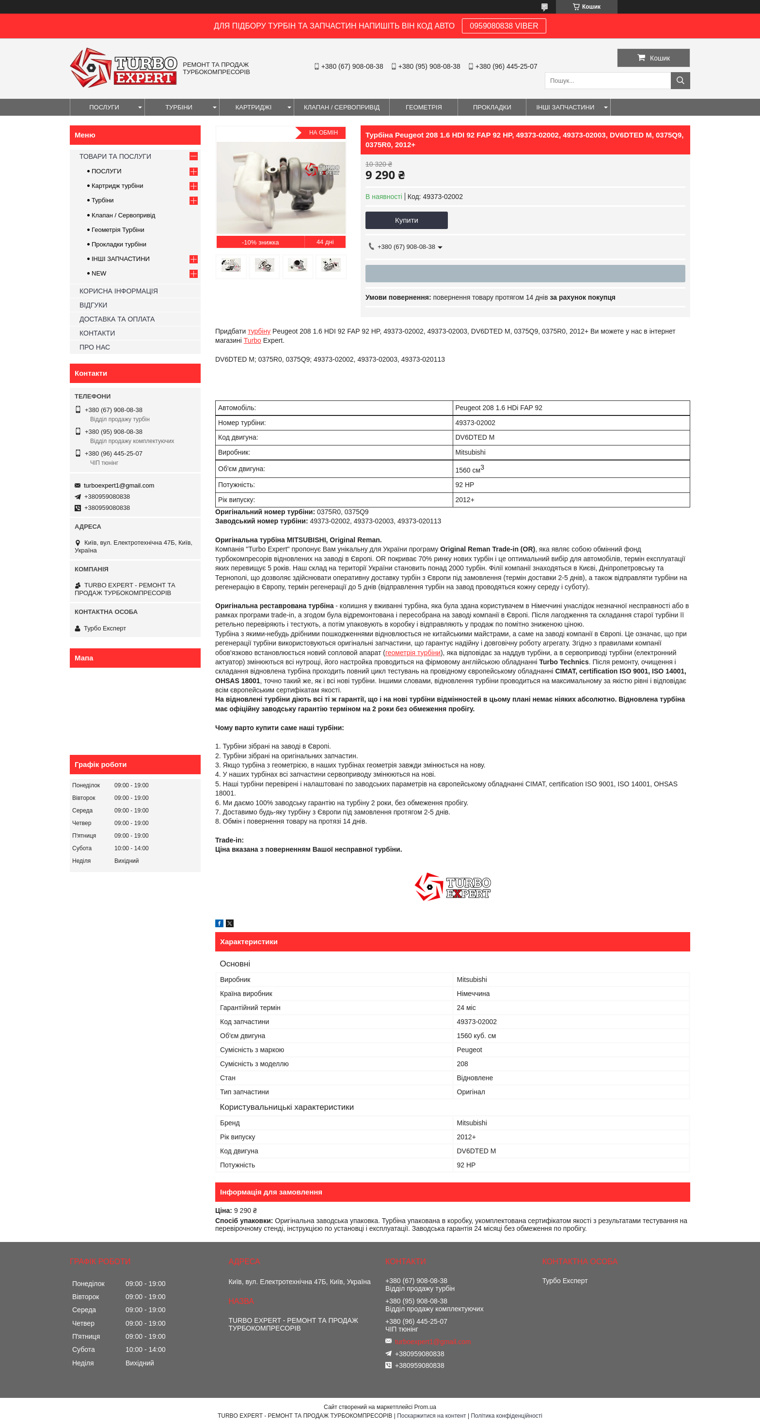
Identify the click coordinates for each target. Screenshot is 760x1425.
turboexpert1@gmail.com (119, 485)
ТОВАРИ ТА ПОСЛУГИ (115, 156)
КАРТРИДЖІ (254, 107)
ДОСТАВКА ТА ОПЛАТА (117, 319)
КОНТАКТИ (97, 333)
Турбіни (103, 200)
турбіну (259, 331)
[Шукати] (680, 80)
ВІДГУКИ (93, 305)
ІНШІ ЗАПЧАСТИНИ (565, 107)
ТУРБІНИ (178, 107)
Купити (406, 220)
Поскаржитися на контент (431, 1415)
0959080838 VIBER (504, 26)
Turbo (252, 340)
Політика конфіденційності (506, 1415)
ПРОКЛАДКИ (492, 107)
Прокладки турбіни (119, 244)
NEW (99, 273)
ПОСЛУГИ (104, 107)
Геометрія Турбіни (118, 229)
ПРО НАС (94, 347)
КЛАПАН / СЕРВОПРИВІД (342, 107)
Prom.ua (425, 1407)
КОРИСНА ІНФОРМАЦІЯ (118, 291)
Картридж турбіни (117, 185)
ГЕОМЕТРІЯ (424, 107)
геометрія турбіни (413, 653)
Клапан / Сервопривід (123, 215)
